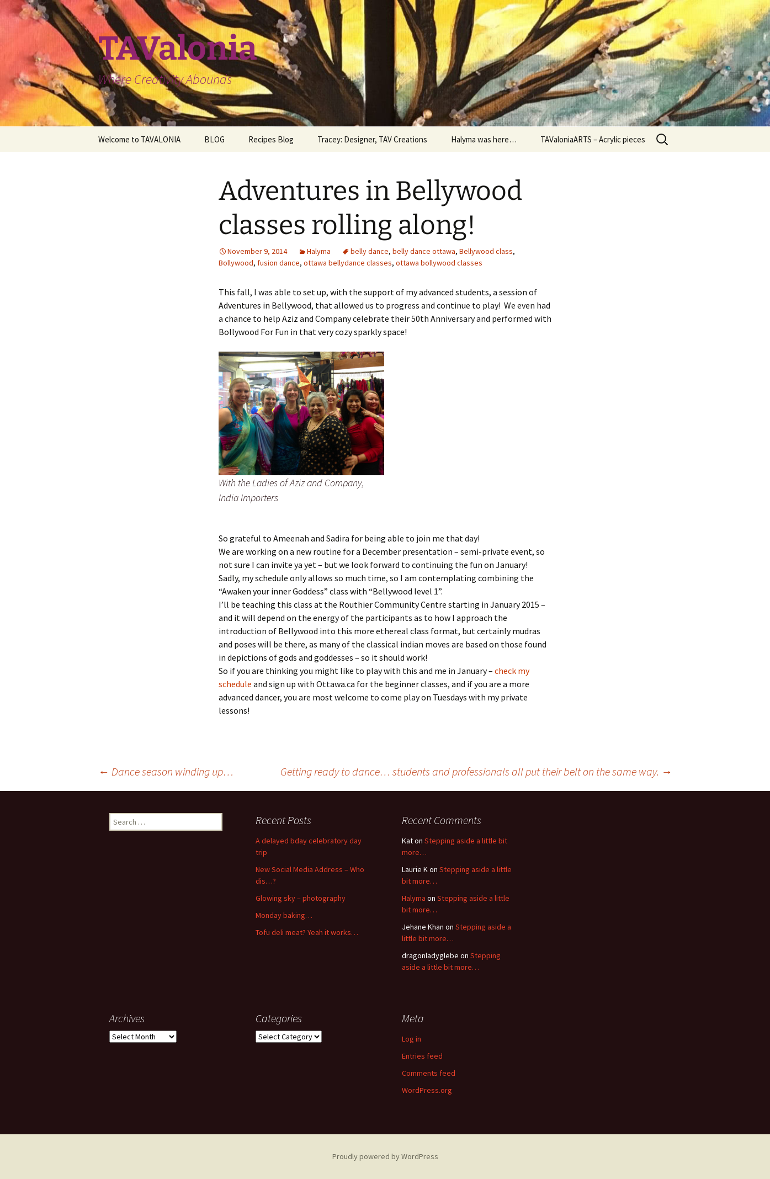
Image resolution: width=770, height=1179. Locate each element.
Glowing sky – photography (301, 898)
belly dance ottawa (423, 251)
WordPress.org (427, 1090)
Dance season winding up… (165, 771)
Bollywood (236, 263)
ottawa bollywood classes (439, 263)
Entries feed (422, 1056)
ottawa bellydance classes (348, 263)
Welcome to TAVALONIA (139, 139)
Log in (411, 1039)
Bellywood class (486, 251)
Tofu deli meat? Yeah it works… (307, 932)
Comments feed (428, 1073)
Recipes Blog (271, 139)
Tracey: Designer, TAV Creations (372, 139)
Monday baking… (284, 915)
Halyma (319, 251)
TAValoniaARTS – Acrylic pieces (592, 139)
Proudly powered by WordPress (385, 1156)
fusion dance (278, 263)
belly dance (370, 251)
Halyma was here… (484, 139)
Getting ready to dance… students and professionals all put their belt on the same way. (476, 771)
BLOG (214, 139)
